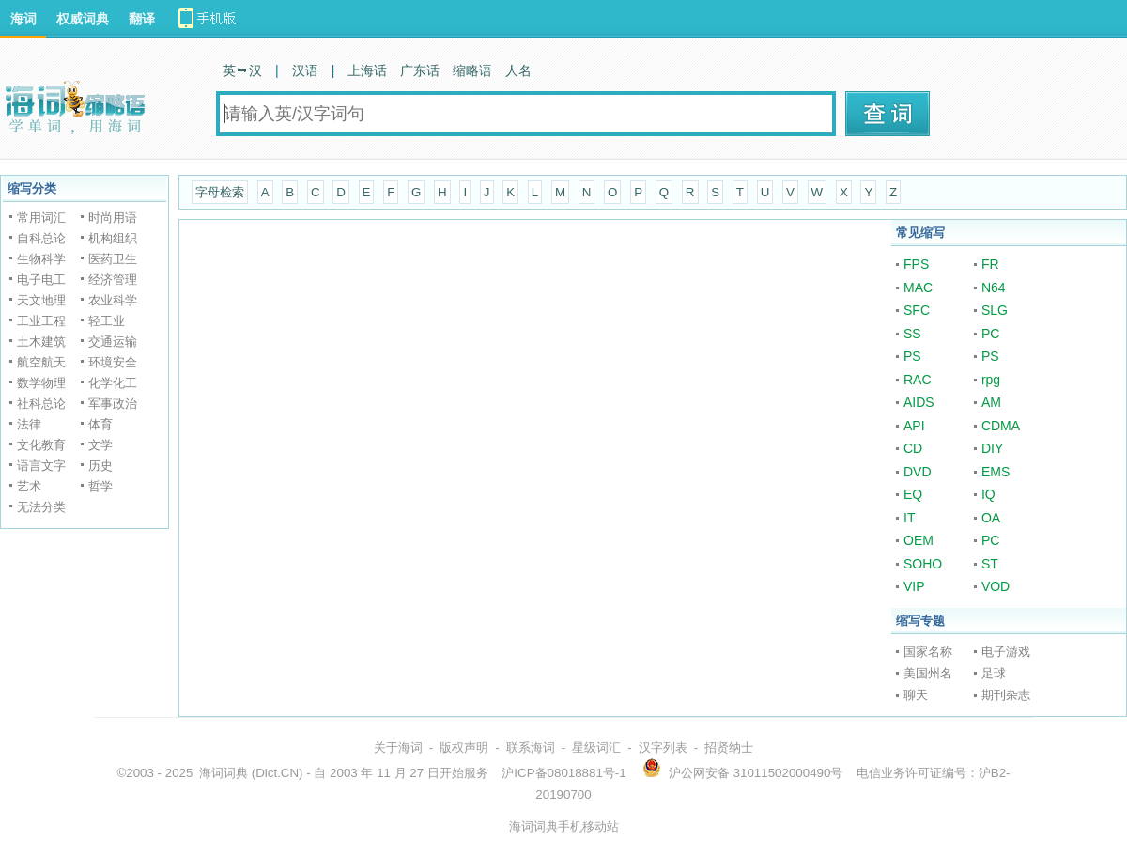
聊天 (915, 695)
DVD (917, 471)
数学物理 (41, 383)
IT (909, 517)
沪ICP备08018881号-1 (563, 773)
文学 (100, 445)
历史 (100, 466)
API (914, 425)
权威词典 (82, 18)
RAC (917, 379)
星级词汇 (596, 747)
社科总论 (41, 404)
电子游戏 (1005, 652)
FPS (916, 264)
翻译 (142, 18)
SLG (994, 310)
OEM (918, 540)
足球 (993, 673)
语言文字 (41, 466)
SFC (916, 310)
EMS (995, 471)
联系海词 (530, 747)
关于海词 (398, 747)
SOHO (922, 563)
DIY (992, 448)
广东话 (420, 70)
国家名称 (927, 652)
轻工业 (106, 321)
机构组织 (112, 238)
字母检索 (219, 192)
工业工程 (41, 321)
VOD (995, 586)
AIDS (918, 402)
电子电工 (41, 279)
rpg (990, 379)
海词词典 (223, 773)
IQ (988, 494)
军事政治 (112, 404)
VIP (914, 586)
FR (990, 264)
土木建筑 (41, 342)
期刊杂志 (1005, 695)
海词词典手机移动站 (564, 826)
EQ (912, 494)
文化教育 (41, 445)
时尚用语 (112, 217)
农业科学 (112, 300)
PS (912, 356)
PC (990, 333)
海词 (23, 18)
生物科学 (41, 259)
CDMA (1000, 425)
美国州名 (927, 673)
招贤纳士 (728, 747)
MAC (918, 287)
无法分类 (41, 507)
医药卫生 (112, 259)
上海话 (367, 70)
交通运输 (112, 342)
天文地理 (41, 300)
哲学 (100, 486)
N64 (993, 287)
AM (991, 402)
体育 (100, 424)
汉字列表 (663, 747)
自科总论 (41, 238)
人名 (518, 70)
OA (990, 517)
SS (912, 333)
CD (912, 448)
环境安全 (112, 362)
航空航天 (41, 362)
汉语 (305, 70)
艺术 (29, 486)
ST (989, 563)
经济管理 (112, 279)
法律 (29, 424)
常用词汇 (41, 217)
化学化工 (112, 383)
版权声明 (464, 747)
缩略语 (472, 70)
